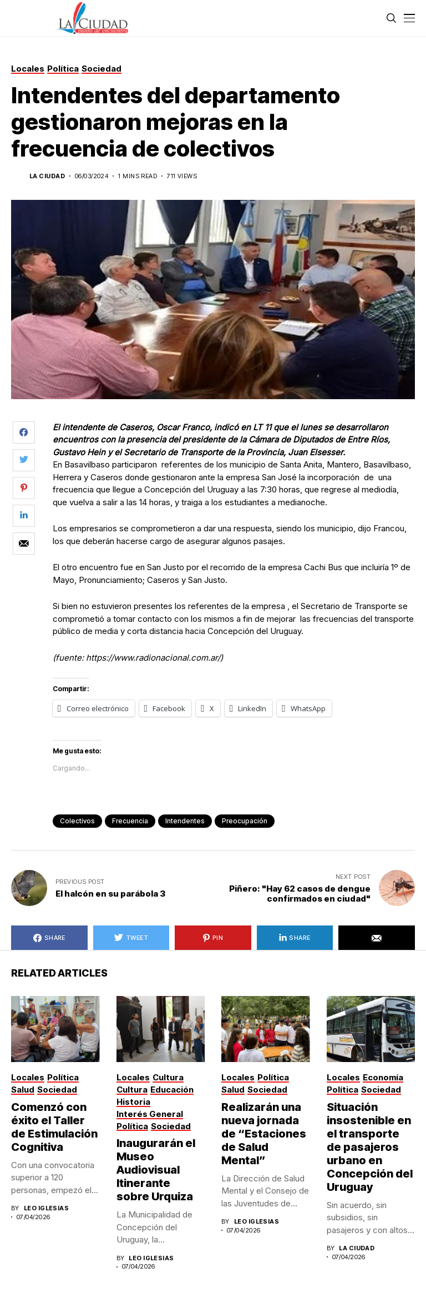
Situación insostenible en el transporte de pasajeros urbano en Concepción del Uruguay (370, 1147)
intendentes (185, 821)
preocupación (244, 821)
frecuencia (130, 821)
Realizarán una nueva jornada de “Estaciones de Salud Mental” (263, 1133)
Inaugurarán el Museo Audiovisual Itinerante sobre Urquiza (155, 1169)
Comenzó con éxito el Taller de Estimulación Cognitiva (54, 1127)
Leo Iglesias (46, 1208)
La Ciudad (47, 176)
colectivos (77, 821)
